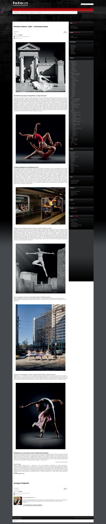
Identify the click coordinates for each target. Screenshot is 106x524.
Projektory (74, 85)
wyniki (73, 117)
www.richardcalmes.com (19, 473)
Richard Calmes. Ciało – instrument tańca (31, 26)
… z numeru (73, 222)
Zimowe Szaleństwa (76, 124)
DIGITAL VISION (74, 223)
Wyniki (73, 136)
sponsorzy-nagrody (76, 121)
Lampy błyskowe (75, 80)
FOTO (72, 221)
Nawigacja (74, 84)
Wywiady (72, 49)
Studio (73, 108)
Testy (72, 97)
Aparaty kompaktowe (76, 73)
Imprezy (72, 50)
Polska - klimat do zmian (76, 128)
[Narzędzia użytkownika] (65, 32)
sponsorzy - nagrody (76, 114)
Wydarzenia (73, 61)
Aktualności (73, 45)
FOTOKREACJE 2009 (76, 118)
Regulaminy (74, 134)
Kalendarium (73, 46)
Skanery (73, 96)
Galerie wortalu (75, 138)
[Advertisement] (53, 18)
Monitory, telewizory (75, 165)
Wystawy (72, 48)
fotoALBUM (74, 113)
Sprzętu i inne (74, 101)
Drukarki (73, 94)
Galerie (72, 137)
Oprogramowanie (75, 106)
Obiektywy (74, 78)
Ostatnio (74, 133)
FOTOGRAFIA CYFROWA (76, 225)
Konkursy (73, 110)
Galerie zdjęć (74, 140)
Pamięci (73, 86)
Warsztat (72, 102)
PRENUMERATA (74, 226)
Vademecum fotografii (76, 104)
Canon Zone (73, 142)
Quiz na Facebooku (76, 112)
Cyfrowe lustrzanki (75, 74)
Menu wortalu (73, 26)
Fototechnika (74, 105)
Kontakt (14, 521)
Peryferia (73, 88)
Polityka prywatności (17, 517)
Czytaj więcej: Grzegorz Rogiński (32, 505)
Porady (73, 109)
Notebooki (74, 90)
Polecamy (73, 203)
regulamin (74, 116)
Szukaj (72, 36)
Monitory (73, 92)
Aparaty (72, 72)
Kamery (73, 82)
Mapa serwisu (16, 520)
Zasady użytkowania (17, 518)
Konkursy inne (74, 132)
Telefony (73, 93)
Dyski (73, 89)
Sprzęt (72, 76)
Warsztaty (73, 52)
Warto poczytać (74, 37)
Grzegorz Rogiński (21, 483)
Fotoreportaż (73, 53)
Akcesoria (74, 81)
